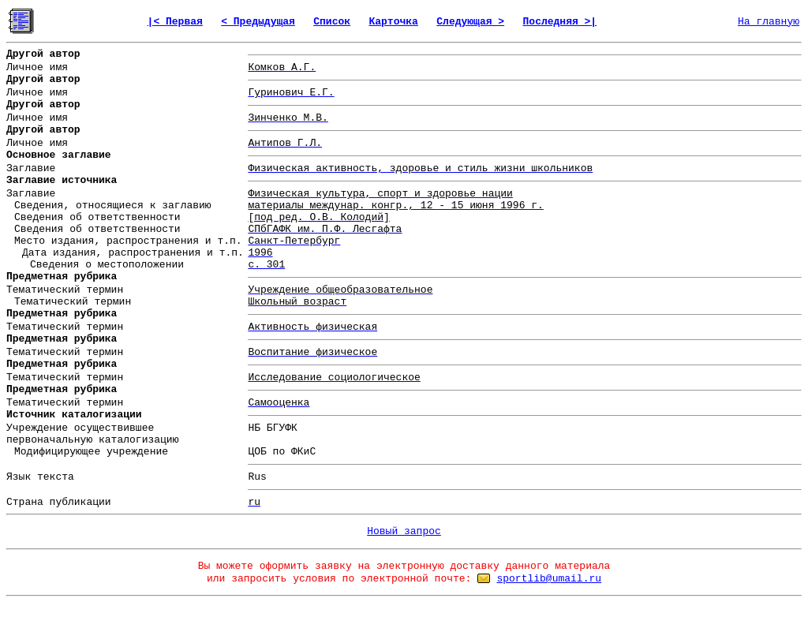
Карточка (392, 22)
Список (331, 22)
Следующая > (470, 22)
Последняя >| (560, 22)
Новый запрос (404, 531)
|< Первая (175, 22)
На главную (768, 22)
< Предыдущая (258, 22)
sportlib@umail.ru (548, 579)
